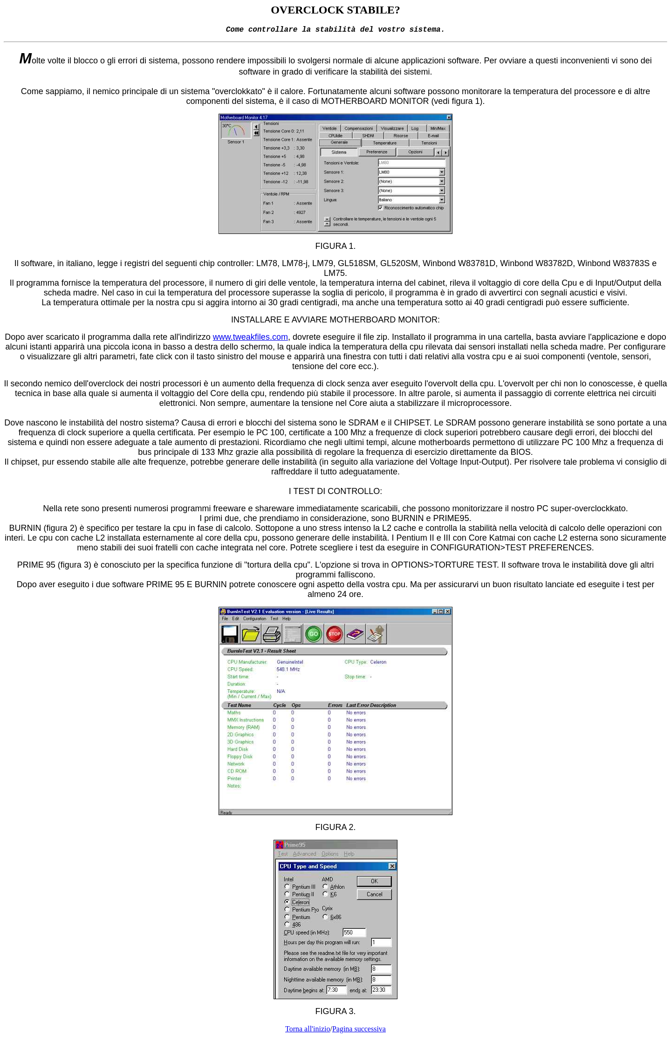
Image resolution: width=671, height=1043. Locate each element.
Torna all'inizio (307, 1031)
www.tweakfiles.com (250, 338)
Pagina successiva (359, 1031)
